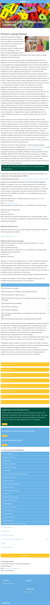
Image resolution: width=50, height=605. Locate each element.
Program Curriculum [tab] (7, 380)
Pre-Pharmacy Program (9, 517)
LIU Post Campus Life (30, 583)
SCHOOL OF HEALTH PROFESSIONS (12, 450)
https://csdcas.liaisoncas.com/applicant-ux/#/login (33, 179)
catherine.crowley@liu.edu (12, 568)
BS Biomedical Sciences (9, 457)
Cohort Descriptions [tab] (7, 375)
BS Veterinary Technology (9, 477)
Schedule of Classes (7, 547)
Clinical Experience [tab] (7, 385)
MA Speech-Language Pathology (11, 483)
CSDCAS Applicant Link (7, 236)
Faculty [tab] (4, 401)
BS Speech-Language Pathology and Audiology (15, 474)
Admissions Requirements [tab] (8, 364)
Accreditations (5, 531)
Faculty (3, 543)
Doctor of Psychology (8, 510)
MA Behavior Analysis (8, 480)
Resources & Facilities (7, 535)
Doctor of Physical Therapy (10, 507)
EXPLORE (4, 424)
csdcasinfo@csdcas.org (11, 203)
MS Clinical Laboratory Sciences (11, 490)
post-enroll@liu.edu (30, 594)
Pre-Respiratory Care (8, 520)
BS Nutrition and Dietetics (9, 464)
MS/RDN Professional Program (11, 497)
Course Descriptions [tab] (7, 369)
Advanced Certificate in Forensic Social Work (14, 523)
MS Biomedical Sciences (9, 487)
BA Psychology (7, 460)
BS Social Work (7, 470)
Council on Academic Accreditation (35, 147)
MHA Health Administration (10, 500)
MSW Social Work (7, 503)
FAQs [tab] (3, 396)
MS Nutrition (6, 493)
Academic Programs (7, 453)
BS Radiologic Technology (9, 467)
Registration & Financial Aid (32, 586)
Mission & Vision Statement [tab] (9, 391)
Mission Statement (6, 527)
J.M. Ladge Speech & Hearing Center (12, 539)
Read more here (7, 169)
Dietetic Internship (8, 513)
